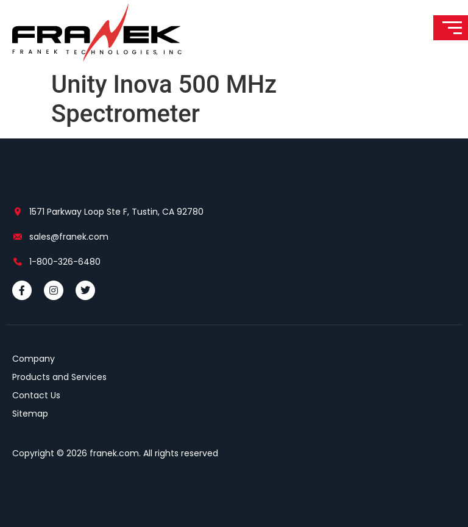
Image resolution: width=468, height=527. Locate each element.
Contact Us (36, 395)
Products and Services (59, 377)
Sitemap (30, 413)
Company (33, 359)
